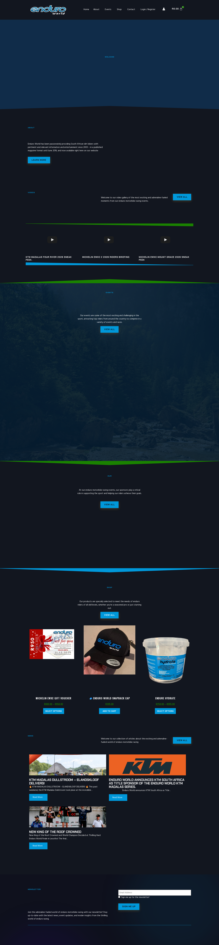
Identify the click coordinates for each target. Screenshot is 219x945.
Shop (119, 9)
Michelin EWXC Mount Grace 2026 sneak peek (164, 259)
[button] (109, 617)
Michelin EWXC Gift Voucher (53, 701)
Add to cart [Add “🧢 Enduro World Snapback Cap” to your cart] (109, 713)
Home (86, 9)
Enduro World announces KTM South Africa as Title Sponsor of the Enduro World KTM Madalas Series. (107, 787)
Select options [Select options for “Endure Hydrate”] (165, 713)
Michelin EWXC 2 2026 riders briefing (105, 257)
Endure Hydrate (165, 701)
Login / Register (148, 9)
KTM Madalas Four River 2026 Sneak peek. (49, 259)
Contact (131, 9)
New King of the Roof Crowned (156, 784)
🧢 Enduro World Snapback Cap (109, 701)
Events (108, 9)
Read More (38, 803)
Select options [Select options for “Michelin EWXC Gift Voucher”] (53, 713)
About (96, 9)
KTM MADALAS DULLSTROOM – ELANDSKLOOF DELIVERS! (52, 784)
